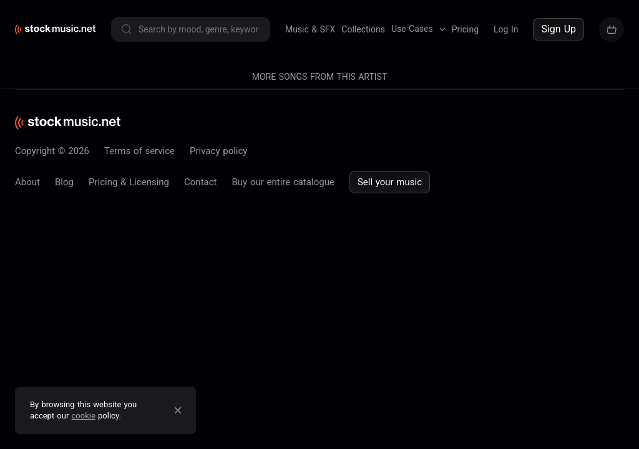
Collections (363, 29)
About (27, 182)
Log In (506, 29)
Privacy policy (218, 151)
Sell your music (390, 182)
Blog (64, 182)
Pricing (465, 29)
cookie (83, 415)
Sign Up (558, 29)
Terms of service (139, 151)
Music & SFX (310, 29)
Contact (200, 182)
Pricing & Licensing (129, 182)
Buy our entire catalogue (283, 182)
